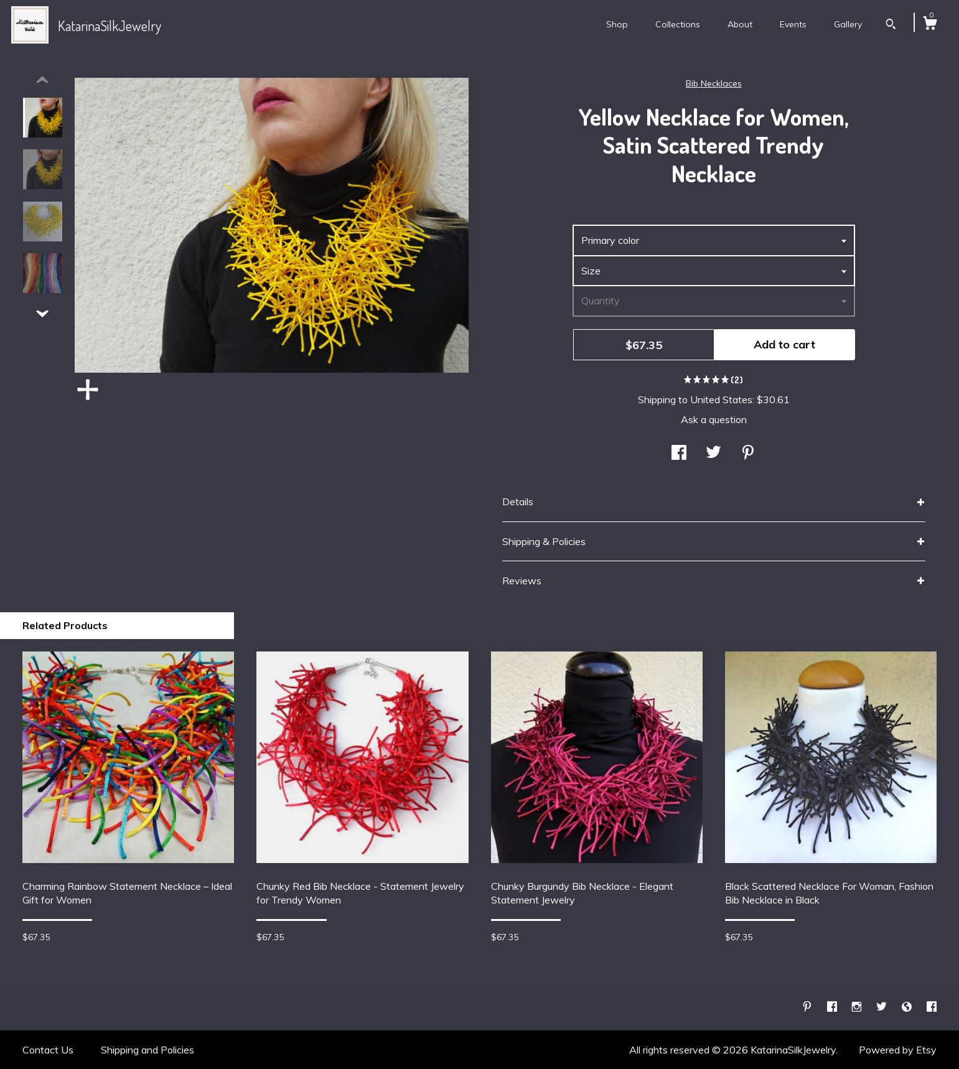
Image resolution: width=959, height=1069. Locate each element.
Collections (677, 24)
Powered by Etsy (898, 1049)
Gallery (848, 24)
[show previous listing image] (42, 80)
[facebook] (833, 1007)
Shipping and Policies (147, 1049)
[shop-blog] (908, 1007)
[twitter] (882, 1007)
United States (721, 399)
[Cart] (930, 25)
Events (793, 24)
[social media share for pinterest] (748, 453)
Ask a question (714, 419)
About (739, 24)
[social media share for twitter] (713, 453)
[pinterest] (808, 1007)
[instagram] (858, 1007)
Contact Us (47, 1049)
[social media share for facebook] (678, 453)
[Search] (891, 25)
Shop (617, 24)
